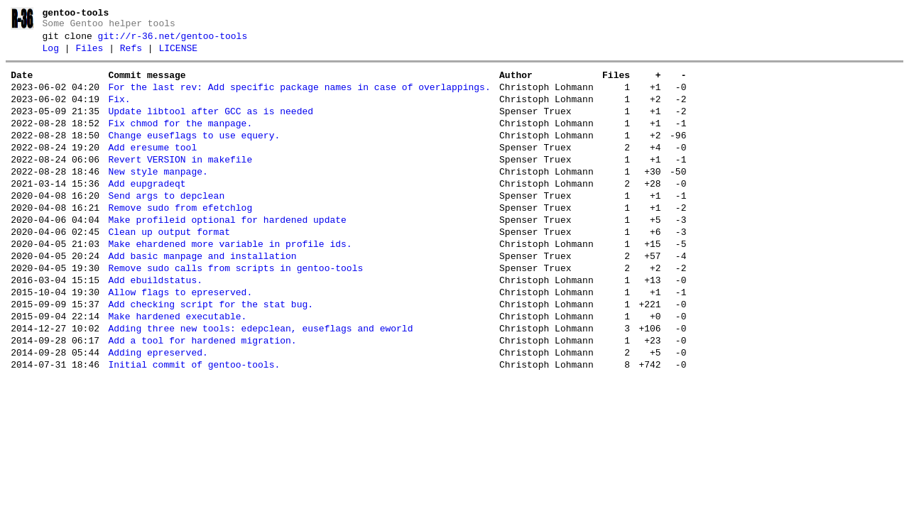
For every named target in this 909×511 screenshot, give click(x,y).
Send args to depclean (166, 225)
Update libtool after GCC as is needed (210, 126)
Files (89, 54)
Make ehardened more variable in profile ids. (230, 282)
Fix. (119, 112)
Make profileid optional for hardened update (227, 254)
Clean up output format (169, 268)
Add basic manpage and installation (202, 296)
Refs (131, 54)
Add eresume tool (152, 169)
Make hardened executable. (177, 367)
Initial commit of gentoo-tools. (194, 424)
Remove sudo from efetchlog (180, 239)
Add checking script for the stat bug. (210, 353)
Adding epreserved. (157, 410)
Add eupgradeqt (146, 211)
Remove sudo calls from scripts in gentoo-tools (235, 310)
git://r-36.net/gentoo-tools (173, 40)
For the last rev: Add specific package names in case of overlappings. (299, 98)
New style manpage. (157, 197)
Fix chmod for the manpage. (180, 140)
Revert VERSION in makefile (180, 183)
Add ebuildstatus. (155, 325)
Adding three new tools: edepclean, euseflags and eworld (260, 381)
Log (51, 54)
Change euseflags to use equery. (194, 154)
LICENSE (177, 54)
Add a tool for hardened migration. (202, 396)
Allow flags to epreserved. (180, 339)
